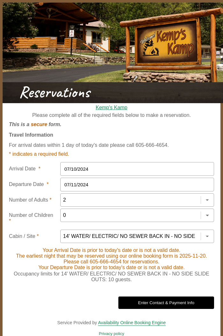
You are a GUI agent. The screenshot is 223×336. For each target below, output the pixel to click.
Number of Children (31, 218)
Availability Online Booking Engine (132, 322)
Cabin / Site (24, 236)
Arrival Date (25, 168)
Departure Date (29, 184)
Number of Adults (30, 200)
